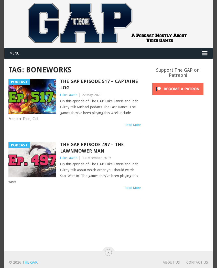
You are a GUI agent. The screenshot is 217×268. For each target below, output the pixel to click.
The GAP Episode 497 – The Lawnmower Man (92, 148)
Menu (14, 53)
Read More (133, 125)
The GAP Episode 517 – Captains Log (99, 84)
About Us (171, 262)
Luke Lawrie (68, 95)
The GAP (29, 262)
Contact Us (197, 262)
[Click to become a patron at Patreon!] (177, 96)
